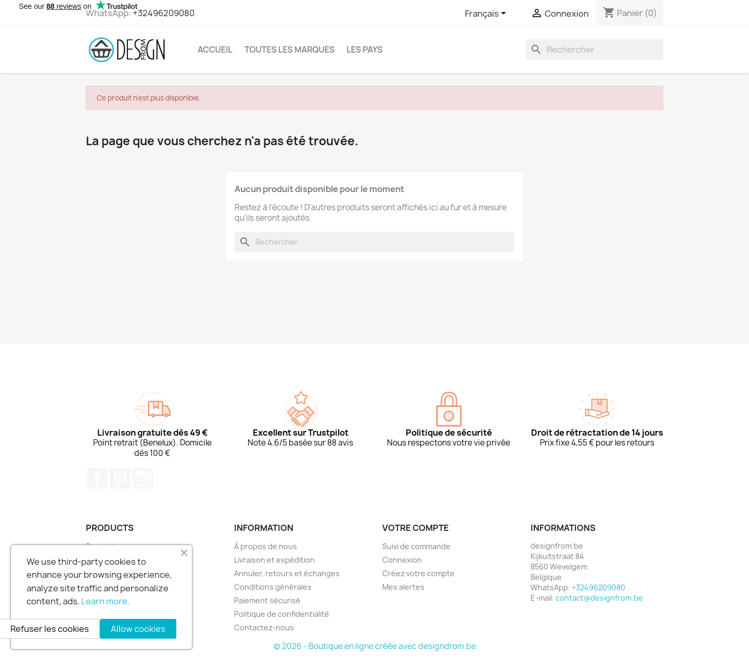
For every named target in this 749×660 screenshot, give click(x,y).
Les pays (364, 49)
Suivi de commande (416, 546)
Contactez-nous (264, 627)
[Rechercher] (594, 49)
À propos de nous (265, 546)
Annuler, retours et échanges (287, 573)
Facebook (97, 478)
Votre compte (415, 528)
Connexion (402, 560)
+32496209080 (164, 13)
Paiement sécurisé (267, 600)
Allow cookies (138, 628)
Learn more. (105, 601)
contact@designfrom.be (599, 598)
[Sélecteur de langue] (487, 14)
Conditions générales (273, 587)
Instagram (143, 478)
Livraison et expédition (274, 560)
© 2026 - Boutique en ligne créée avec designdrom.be (375, 646)
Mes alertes (403, 587)
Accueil (215, 49)
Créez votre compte (418, 573)
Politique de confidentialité (281, 614)
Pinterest (120, 478)
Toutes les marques (289, 49)
